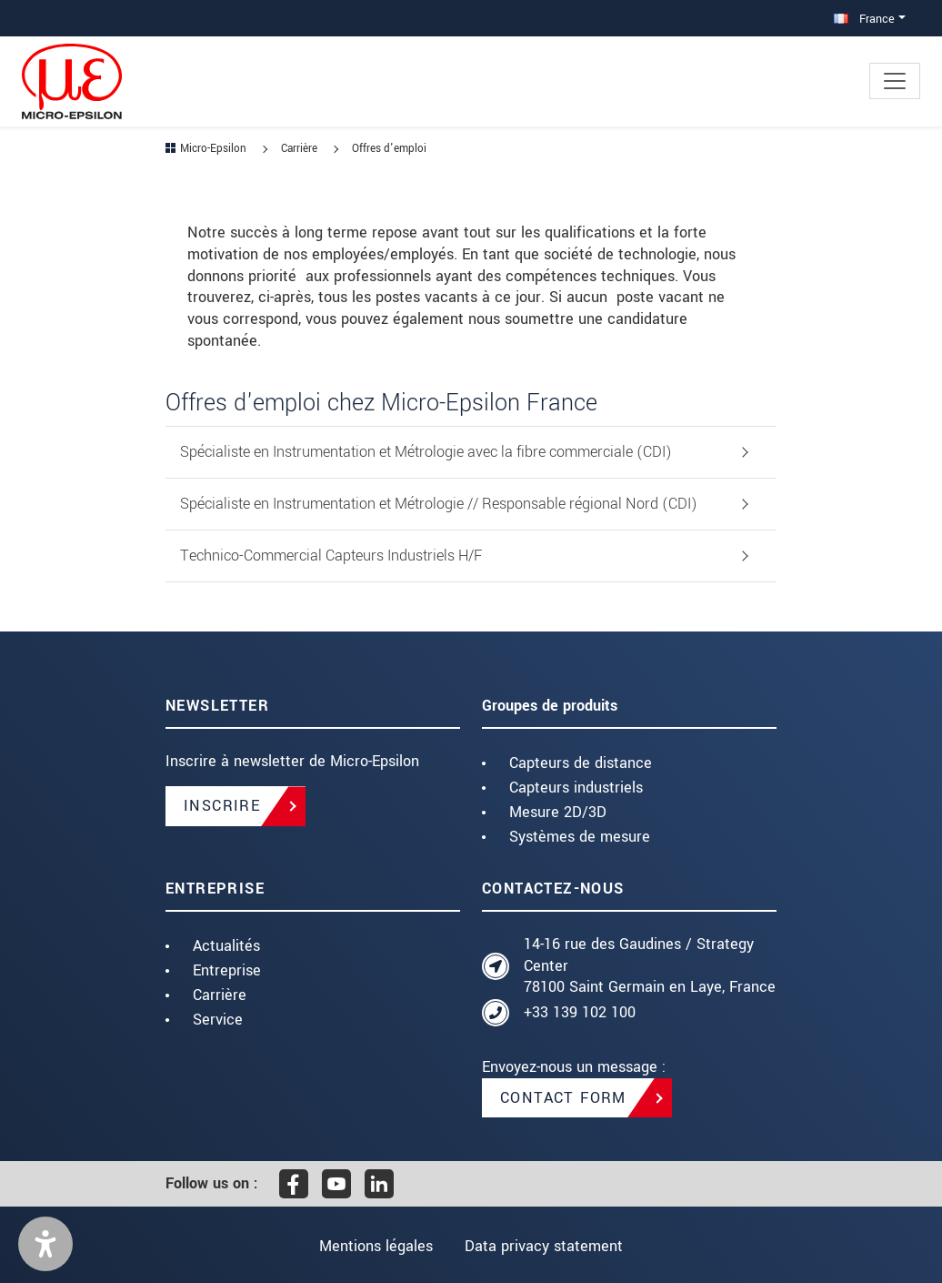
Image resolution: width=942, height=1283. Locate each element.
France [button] (864, 18)
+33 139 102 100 (580, 1012)
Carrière (219, 995)
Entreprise (227, 970)
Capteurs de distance (580, 763)
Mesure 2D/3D (557, 812)
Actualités (226, 945)
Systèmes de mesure (579, 836)
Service (218, 1019)
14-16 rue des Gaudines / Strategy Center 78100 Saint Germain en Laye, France (650, 966)
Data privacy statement (545, 1246)
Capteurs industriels (576, 787)
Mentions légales (374, 1246)
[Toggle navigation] (894, 81)
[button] (45, 1244)
